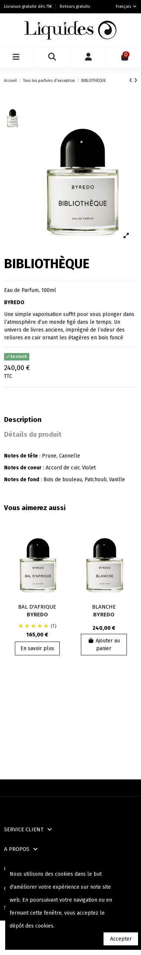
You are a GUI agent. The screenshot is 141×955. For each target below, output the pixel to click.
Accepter (121, 939)
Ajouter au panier (104, 645)
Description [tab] (23, 420)
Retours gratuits (75, 6)
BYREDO (37, 614)
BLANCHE (104, 606)
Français (126, 6)
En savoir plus (37, 648)
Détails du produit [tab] (33, 435)
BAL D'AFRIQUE (37, 606)
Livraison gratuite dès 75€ (28, 6)
